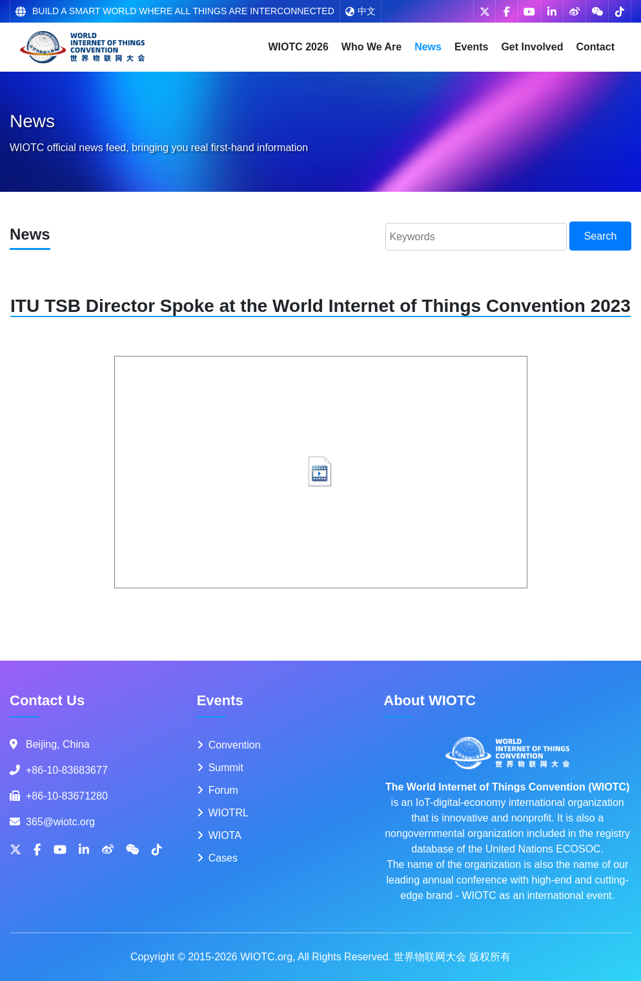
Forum (223, 790)
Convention (235, 744)
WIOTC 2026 (298, 46)
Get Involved (532, 46)
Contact (595, 46)
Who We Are (371, 46)
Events (471, 46)
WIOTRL (229, 812)
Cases (223, 857)
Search (600, 236)
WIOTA (225, 835)
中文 (360, 11)
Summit (226, 767)
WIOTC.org (266, 956)
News (428, 46)
